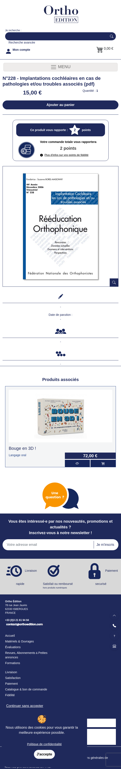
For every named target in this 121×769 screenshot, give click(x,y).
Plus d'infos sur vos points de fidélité (64, 155)
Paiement (11, 683)
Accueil (10, 635)
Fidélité (10, 695)
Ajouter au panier (61, 105)
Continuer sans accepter (24, 706)
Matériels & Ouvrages (19, 641)
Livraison (11, 672)
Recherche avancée (22, 42)
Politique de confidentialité (44, 744)
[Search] (55, 36)
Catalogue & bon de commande (26, 689)
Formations (12, 663)
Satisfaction (12, 678)
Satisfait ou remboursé (60, 585)
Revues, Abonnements (20, 653)
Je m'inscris (105, 544)
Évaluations (12, 647)
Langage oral (17, 455)
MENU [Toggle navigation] (60, 67)
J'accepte (44, 754)
